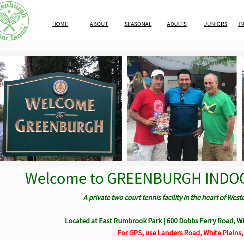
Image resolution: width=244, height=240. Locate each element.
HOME (60, 24)
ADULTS (177, 24)
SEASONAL (138, 24)
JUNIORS (215, 24)
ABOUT (99, 24)
